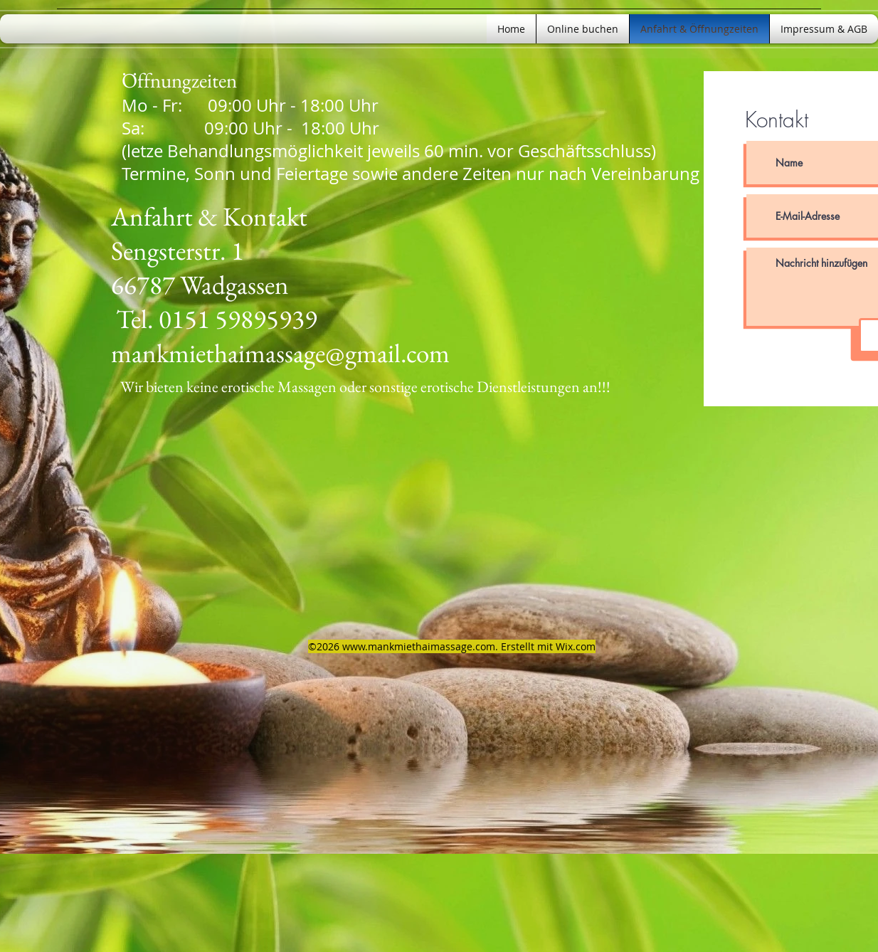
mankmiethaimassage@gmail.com (280, 353)
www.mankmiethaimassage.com (418, 646)
